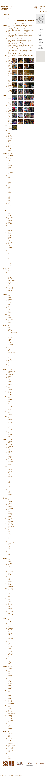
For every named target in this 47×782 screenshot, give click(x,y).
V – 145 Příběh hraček (10, 579)
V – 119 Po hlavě (9, 756)
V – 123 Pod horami (10, 725)
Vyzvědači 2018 (11, 375)
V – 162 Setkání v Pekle (10, 468)
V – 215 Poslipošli (10, 113)
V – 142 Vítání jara (9, 600)
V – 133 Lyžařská (10, 656)
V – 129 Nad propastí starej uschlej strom (10, 683)
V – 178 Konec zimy (10, 356)
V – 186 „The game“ (10, 310)
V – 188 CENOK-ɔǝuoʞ (11, 289)
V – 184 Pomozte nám (10, 320)
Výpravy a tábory (4, 8)
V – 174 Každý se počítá (10, 381)
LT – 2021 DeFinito (10, 284)
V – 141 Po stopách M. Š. (10, 607)
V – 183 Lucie (9, 327)
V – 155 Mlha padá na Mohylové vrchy (10, 513)
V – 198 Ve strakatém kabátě (10, 219)
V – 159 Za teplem (10, 486)
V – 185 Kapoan (10, 315)
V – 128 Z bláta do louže (9, 694)
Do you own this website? (40, 47)
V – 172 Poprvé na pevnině (10, 399)
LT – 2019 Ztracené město (10, 343)
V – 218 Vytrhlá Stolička (10, 89)
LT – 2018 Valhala (10, 392)
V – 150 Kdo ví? (9, 547)
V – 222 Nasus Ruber (10, 57)
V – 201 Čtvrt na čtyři (9, 198)
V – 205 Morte (10, 177)
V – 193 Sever (9, 257)
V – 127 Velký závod (9, 707)
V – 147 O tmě (9, 567)
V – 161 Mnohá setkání (10, 475)
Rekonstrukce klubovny (12, 746)
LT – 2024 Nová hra (9, 117)
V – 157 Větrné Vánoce (10, 500)
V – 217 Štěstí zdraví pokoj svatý (9, 99)
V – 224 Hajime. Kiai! (10, 34)
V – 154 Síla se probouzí (10, 519)
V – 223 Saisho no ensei (10, 42)
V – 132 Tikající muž (10, 660)
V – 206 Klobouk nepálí (10, 164)
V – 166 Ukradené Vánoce (10, 441)
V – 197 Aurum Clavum (10, 228)
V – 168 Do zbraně (10, 426)
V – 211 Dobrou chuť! (10, 138)
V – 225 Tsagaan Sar (10, 27)
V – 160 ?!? (9, 481)
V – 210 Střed (9, 143)
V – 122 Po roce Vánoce (10, 734)
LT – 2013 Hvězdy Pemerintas (11, 701)
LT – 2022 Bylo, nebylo (10, 234)
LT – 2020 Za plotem (10, 303)
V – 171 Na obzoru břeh (10, 406)
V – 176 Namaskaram (11, 365)
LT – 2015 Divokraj (10, 584)
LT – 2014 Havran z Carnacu (10, 637)
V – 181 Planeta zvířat (10, 336)
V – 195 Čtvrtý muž (10, 246)
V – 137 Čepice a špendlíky (10, 631)
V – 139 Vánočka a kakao (10, 620)
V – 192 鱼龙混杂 (9, 263)
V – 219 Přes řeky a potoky (10, 81)
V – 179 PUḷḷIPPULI (11, 352)
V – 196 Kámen (10, 240)
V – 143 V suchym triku (10, 594)
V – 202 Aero (9, 192)
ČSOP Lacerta (8, 775)
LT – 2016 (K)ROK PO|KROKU (11, 524)
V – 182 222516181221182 (13, 332)
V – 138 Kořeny (10, 625)
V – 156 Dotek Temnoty (10, 506)
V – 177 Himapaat (10, 362)
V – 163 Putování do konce (10, 462)
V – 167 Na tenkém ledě (10, 433)
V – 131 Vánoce (10, 667)
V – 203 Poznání (10, 187)
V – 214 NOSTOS (11, 123)
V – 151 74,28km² (11, 542)
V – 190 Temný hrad (10, 274)
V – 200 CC (9, 205)
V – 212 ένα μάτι (9, 132)
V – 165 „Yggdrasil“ (11, 445)
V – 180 (9, 348)
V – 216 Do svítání (10, 107)
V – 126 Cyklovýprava (11, 712)
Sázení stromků (10, 716)
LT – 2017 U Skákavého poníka (11, 455)
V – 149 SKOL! (10, 553)
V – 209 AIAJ (9, 148)
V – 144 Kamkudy (10, 589)
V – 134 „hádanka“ (11, 652)
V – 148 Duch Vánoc (10, 560)
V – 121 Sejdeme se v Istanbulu (10, 741)
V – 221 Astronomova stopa (11, 63)
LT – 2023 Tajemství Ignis (10, 171)
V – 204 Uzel (9, 182)
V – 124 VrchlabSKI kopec (11, 720)
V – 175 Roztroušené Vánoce (11, 371)
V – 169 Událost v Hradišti (10, 419)
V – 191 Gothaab (10, 270)
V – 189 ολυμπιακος (11, 280)
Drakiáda (10, 224)
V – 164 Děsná (10, 449)
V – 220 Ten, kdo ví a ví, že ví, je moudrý (10, 72)
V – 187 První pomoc (10, 296)
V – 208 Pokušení (10, 154)
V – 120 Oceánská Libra (10, 750)
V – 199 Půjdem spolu (10, 213)
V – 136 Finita (9, 643)
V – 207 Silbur (9, 158)
